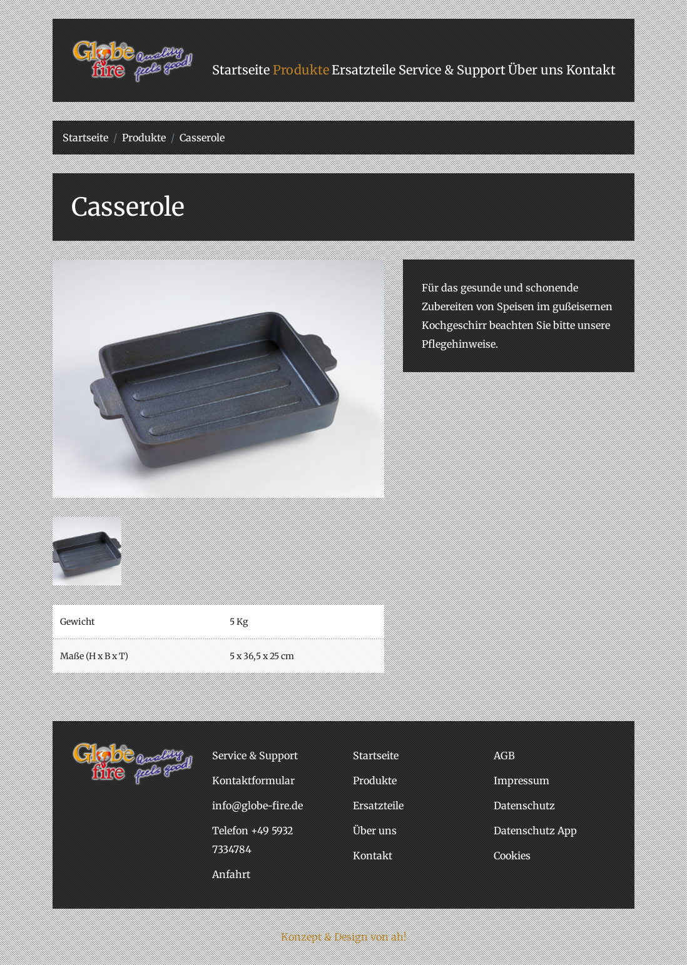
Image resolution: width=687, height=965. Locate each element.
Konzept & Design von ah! (344, 937)
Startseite (85, 137)
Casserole (202, 137)
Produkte (144, 137)
